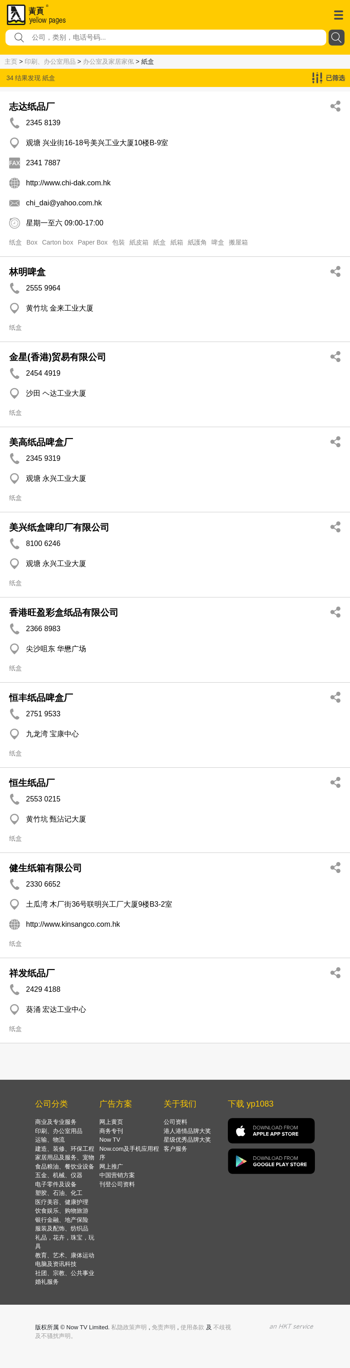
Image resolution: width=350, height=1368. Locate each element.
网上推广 (111, 1166)
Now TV (109, 1139)
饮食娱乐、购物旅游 (61, 1210)
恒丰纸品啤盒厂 (41, 698)
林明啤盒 (27, 272)
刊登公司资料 (117, 1184)
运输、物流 (50, 1139)
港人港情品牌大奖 (187, 1131)
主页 (11, 61)
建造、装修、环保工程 (64, 1148)
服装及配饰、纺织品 (61, 1228)
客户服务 (175, 1148)
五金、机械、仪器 (58, 1175)
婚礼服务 (47, 1281)
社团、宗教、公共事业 (64, 1273)
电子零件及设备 (56, 1184)
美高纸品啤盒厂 (41, 442)
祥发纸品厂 (32, 973)
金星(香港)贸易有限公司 (57, 357)
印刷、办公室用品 (50, 61)
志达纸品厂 (32, 107)
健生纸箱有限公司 (45, 868)
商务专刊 (111, 1131)
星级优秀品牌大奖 (187, 1139)
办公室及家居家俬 (108, 61)
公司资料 (175, 1121)
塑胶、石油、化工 (58, 1192)
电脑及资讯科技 (56, 1264)
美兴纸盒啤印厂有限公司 (59, 527)
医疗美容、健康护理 (61, 1202)
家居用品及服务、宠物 (64, 1157)
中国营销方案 (117, 1175)
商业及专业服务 (56, 1121)
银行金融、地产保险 (61, 1219)
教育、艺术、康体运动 (64, 1255)
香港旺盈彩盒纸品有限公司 (63, 612)
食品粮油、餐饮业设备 (64, 1166)
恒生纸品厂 (32, 783)
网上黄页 (111, 1121)
